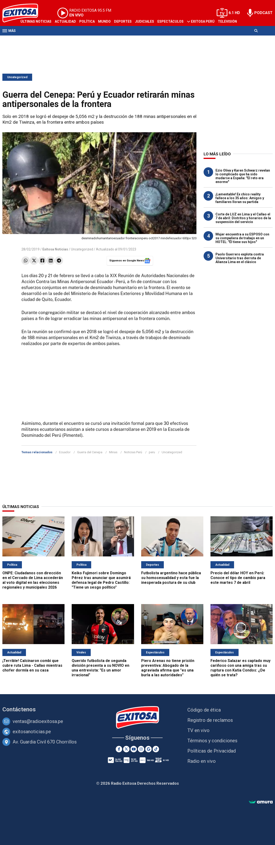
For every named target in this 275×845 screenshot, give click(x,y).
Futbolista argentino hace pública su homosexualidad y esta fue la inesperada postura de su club (171, 578)
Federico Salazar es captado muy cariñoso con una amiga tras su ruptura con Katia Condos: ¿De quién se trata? (240, 667)
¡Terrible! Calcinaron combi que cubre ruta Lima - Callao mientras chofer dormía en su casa (32, 665)
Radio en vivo (201, 761)
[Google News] (148, 749)
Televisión (227, 21)
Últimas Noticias (35, 21)
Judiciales (144, 21)
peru (152, 452)
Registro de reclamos (210, 720)
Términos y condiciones (212, 740)
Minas (113, 452)
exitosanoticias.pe (32, 731)
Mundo (104, 21)
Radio (25, 40)
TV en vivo (198, 730)
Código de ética (204, 710)
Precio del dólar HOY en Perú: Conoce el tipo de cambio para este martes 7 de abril (237, 578)
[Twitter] (126, 749)
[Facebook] (119, 749)
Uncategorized (17, 77)
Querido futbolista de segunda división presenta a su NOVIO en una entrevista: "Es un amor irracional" (100, 667)
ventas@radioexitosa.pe (38, 721)
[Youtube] (133, 749)
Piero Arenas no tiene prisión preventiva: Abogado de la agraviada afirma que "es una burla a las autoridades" (167, 667)
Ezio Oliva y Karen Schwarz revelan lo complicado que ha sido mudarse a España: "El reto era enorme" (242, 176)
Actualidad (65, 21)
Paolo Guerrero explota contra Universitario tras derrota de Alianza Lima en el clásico (239, 258)
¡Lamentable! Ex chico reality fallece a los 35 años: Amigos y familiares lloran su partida (239, 198)
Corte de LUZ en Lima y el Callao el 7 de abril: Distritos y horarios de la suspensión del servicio (243, 218)
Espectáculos (170, 21)
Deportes (123, 21)
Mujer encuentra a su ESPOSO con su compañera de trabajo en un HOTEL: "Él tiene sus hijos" (242, 238)
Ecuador (64, 452)
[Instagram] (141, 749)
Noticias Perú (133, 452)
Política (87, 21)
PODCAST (263, 12)
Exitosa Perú (203, 21)
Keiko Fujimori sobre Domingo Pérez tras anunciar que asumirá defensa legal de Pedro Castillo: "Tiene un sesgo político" (101, 580)
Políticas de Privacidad (211, 751)
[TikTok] (156, 749)
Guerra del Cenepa (89, 452)
